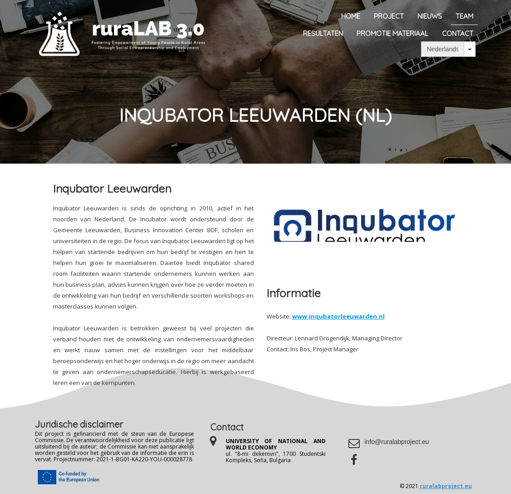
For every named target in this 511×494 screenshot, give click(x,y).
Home (350, 16)
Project (389, 16)
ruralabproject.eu (446, 486)
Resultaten (323, 33)
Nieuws (429, 16)
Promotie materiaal (392, 33)
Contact (457, 33)
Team (464, 16)
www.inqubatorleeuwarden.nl (338, 316)
